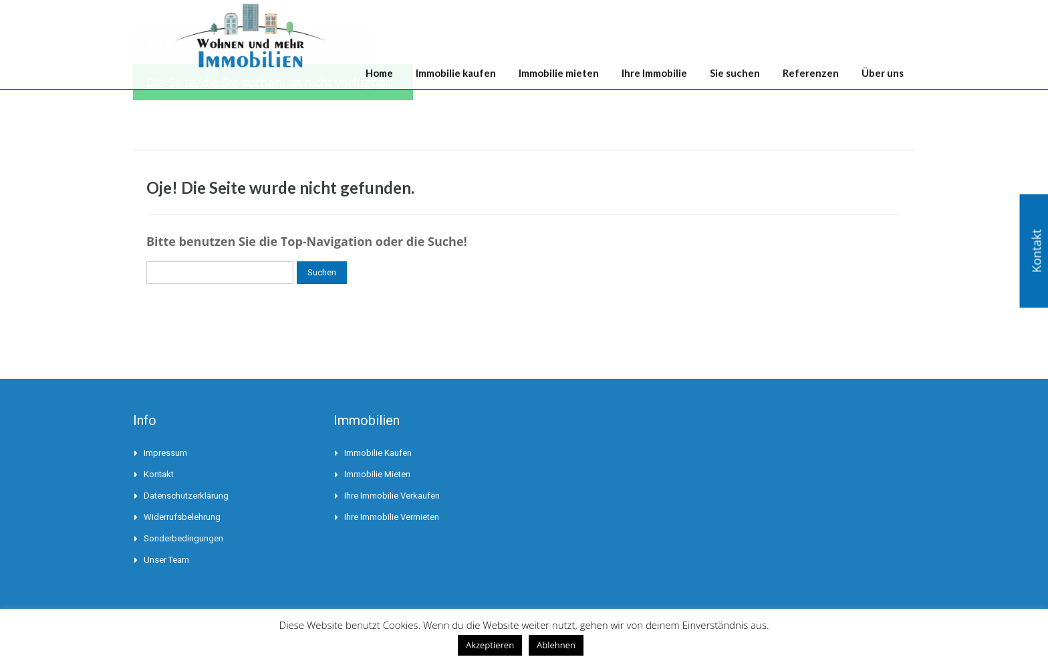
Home (379, 73)
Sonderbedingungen (183, 538)
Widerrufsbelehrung (182, 517)
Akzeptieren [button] (490, 645)
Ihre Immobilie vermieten (391, 517)
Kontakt (159, 474)
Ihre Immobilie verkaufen (392, 496)
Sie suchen (735, 73)
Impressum (165, 453)
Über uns (883, 73)
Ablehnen (556, 645)
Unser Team (166, 560)
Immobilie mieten (559, 73)
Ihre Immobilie (654, 73)
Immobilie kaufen (456, 73)
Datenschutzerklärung (186, 496)
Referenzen (811, 73)
